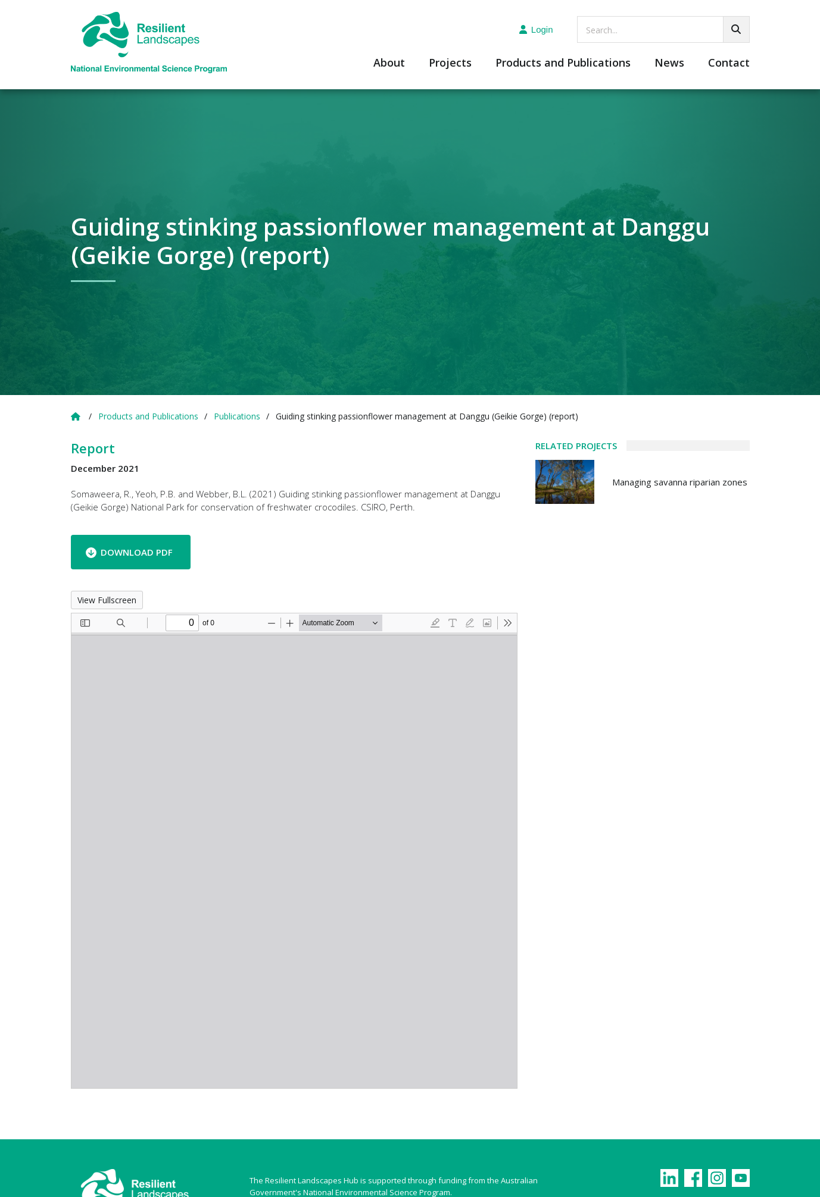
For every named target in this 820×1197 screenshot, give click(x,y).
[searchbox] (663, 29)
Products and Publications (563, 63)
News (669, 63)
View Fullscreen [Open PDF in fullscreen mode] (106, 600)
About (389, 63)
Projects (450, 63)
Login (536, 29)
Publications (237, 416)
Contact (729, 63)
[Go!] (736, 29)
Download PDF (137, 552)
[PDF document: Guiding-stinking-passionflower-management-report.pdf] (294, 851)
